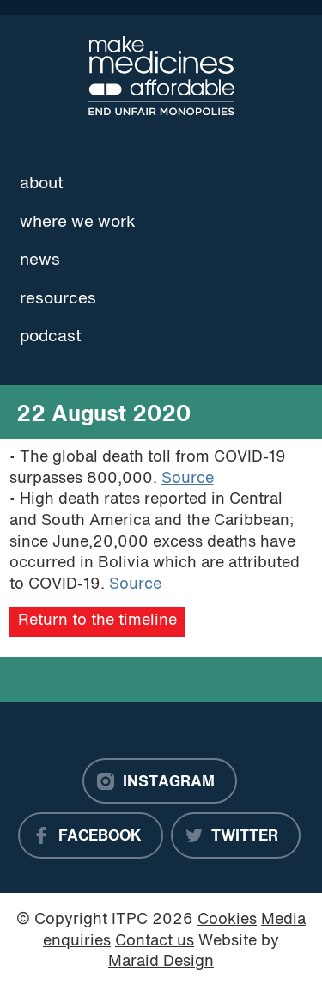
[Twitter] (236, 835)
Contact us (154, 941)
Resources (58, 299)
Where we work (78, 222)
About (42, 184)
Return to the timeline (97, 621)
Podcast (51, 337)
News (40, 260)
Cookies (227, 920)
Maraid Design (161, 962)
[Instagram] (159, 781)
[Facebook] (90, 835)
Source (187, 479)
